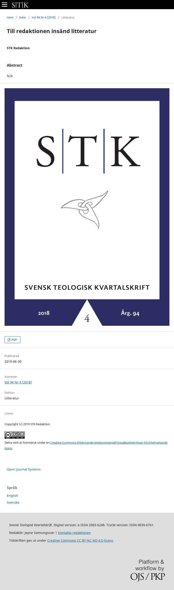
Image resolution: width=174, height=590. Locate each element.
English (12, 495)
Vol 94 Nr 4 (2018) (44, 17)
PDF (14, 340)
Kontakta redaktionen (74, 532)
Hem (10, 17)
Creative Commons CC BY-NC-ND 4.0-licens (80, 540)
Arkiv (22, 17)
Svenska (13, 502)
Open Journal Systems (24, 469)
